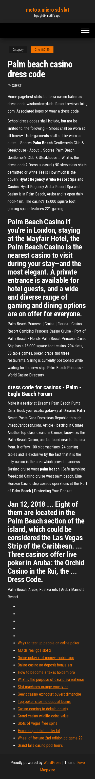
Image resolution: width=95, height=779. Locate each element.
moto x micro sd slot (47, 10)
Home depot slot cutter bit (39, 730)
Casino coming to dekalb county (43, 708)
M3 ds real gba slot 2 (34, 650)
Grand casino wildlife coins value (43, 716)
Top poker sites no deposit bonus (44, 701)
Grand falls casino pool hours (40, 745)
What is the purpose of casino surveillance (51, 679)
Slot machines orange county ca (43, 686)
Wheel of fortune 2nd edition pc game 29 (50, 738)
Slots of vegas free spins (37, 723)
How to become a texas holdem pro (46, 672)
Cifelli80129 (42, 49)
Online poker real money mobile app (46, 657)
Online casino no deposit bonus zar (45, 665)
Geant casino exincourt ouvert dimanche (49, 694)
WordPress (52, 762)
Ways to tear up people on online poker (49, 643)
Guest (17, 86)
